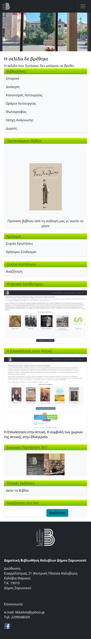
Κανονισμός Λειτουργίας (24, 95)
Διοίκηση (13, 87)
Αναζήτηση (14, 271)
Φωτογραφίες (16, 111)
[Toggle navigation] (83, 6)
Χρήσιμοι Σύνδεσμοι (21, 252)
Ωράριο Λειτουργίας (21, 103)
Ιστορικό (12, 78)
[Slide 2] (49, 45)
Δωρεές (11, 128)
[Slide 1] (42, 45)
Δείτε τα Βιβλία (17, 490)
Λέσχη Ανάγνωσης (19, 120)
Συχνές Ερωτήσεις (19, 243)
